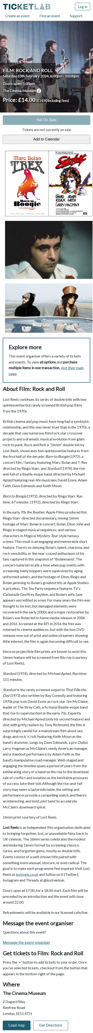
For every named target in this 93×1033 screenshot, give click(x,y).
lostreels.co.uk (27, 874)
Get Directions (50, 1025)
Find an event (49, 16)
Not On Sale (46, 120)
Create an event (17, 16)
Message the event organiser (26, 943)
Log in (82, 6)
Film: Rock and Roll (28, 70)
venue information (39, 90)
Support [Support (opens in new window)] (76, 16)
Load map (16, 1025)
